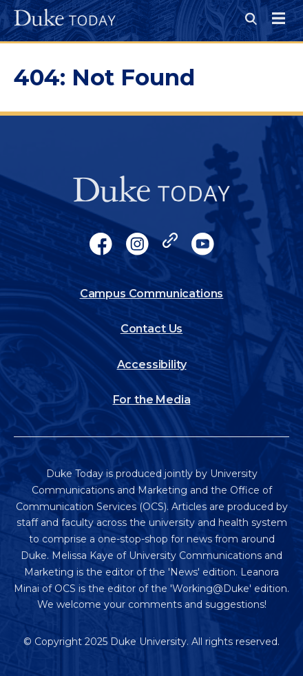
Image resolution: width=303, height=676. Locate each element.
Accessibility (152, 364)
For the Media (152, 399)
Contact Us (151, 328)
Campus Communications (152, 293)
